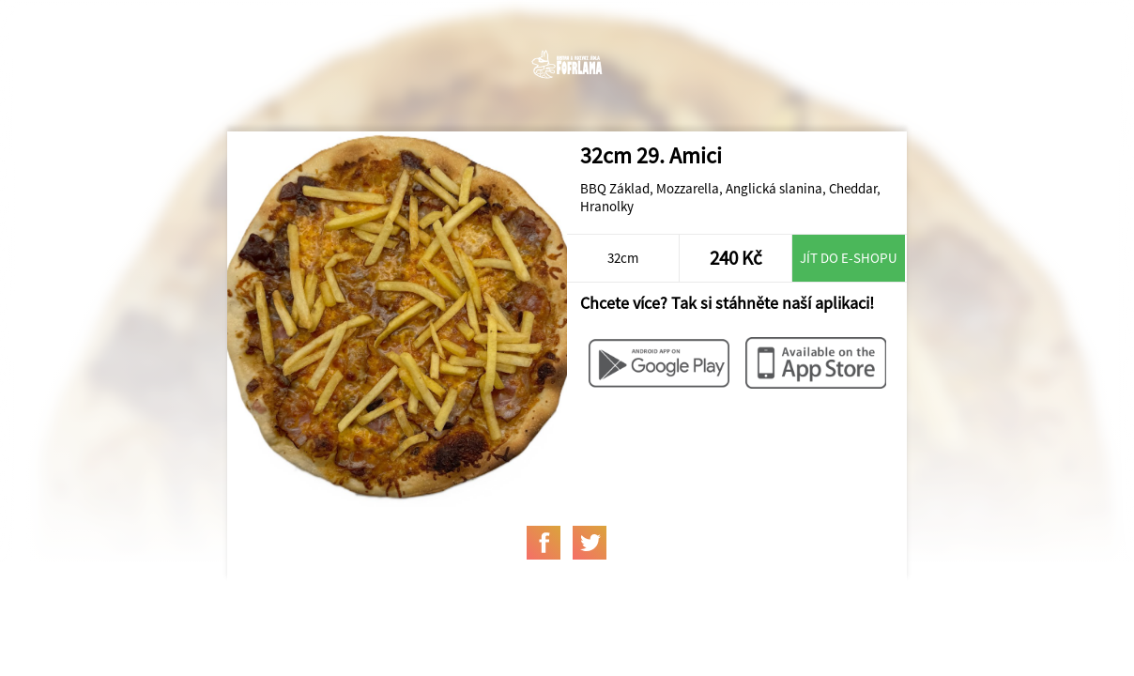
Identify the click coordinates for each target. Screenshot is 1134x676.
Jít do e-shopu (848, 258)
